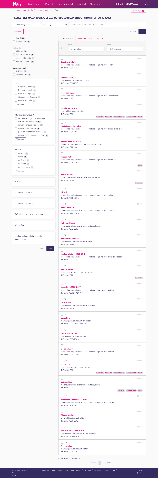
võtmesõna (21, 225)
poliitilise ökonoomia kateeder (32, 132)
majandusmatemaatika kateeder (33, 135)
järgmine (108, 463)
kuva (70, 45)
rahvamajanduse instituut (30, 125)
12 (65, 235)
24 (65, 427)
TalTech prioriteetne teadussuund (30, 214)
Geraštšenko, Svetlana (29, 97)
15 (65, 283)
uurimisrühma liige (24, 203)
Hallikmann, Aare (26, 100)
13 (65, 250)
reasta (109, 45)
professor (23, 160)
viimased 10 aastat (25, 58)
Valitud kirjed (138, 11)
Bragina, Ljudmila (26, 87)
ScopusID (108, 117)
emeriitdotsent (25, 167)
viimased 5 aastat (25, 54)
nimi (18, 83)
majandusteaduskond (29, 128)
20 (65, 361)
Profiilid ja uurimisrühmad (41, 10)
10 (65, 204)
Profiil (20, 38)
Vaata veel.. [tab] (85, 38)
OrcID (140, 117)
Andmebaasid (23, 10)
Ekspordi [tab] (99, 38)
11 (65, 219)
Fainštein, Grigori (26, 94)
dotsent (23, 153)
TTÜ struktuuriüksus (24, 115)
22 (65, 396)
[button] (146, 4)
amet (18, 150)
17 (65, 314)
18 (65, 330)
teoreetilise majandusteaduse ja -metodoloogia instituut (32, 120)
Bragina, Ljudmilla (27, 90)
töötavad (21, 51)
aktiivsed (21, 71)
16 (65, 299)
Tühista (133, 31)
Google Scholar (119, 117)
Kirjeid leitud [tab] (66, 38)
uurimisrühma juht (24, 192)
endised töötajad (25, 61)
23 (65, 411)
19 (65, 345)
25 (65, 442)
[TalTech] (17, 4)
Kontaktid (99, 117)
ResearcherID (131, 117)
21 (65, 378)
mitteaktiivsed (23, 74)
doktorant (23, 164)
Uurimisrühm (23, 41)
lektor (22, 157)
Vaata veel (20, 104)
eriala (18, 181)
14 (65, 266)
